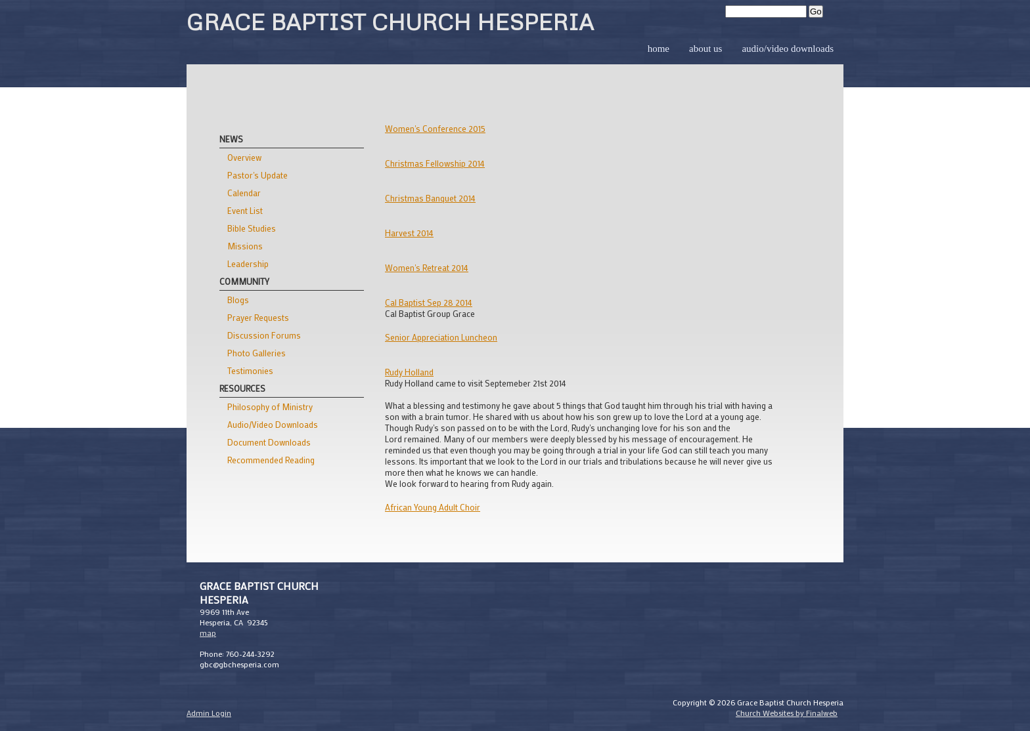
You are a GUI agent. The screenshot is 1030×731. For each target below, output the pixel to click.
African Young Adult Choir (432, 506)
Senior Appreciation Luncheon (441, 337)
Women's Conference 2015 (435, 128)
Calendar (244, 192)
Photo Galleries (256, 352)
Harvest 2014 (409, 232)
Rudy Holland (409, 371)
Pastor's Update (257, 174)
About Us (705, 48)
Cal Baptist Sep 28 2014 (428, 302)
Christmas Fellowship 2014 (435, 163)
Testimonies (250, 370)
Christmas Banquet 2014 (430, 197)
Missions (245, 245)
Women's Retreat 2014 (426, 267)
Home (658, 48)
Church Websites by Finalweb (787, 712)
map (208, 632)
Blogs (238, 299)
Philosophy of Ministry (270, 406)
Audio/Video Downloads (788, 48)
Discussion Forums (264, 335)
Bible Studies (251, 228)
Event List (245, 210)
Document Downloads (269, 442)
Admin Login (209, 712)
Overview (244, 157)
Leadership (248, 263)
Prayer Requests (258, 317)
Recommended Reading (271, 459)
